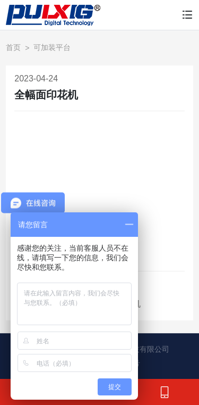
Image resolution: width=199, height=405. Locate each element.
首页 (13, 47)
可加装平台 (52, 47)
